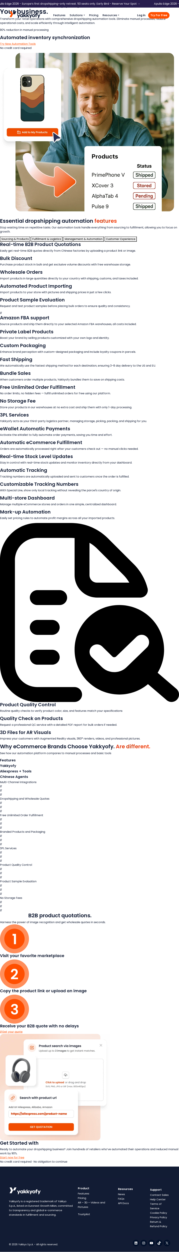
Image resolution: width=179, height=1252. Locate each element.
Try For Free (158, 15)
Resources (110, 15)
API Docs (123, 1203)
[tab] (15, 239)
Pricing (93, 15)
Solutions (76, 15)
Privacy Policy (158, 1217)
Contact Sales (159, 1195)
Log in (141, 15)
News (121, 1194)
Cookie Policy (158, 1213)
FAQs (121, 1198)
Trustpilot (84, 1214)
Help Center (158, 1199)
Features (59, 15)
